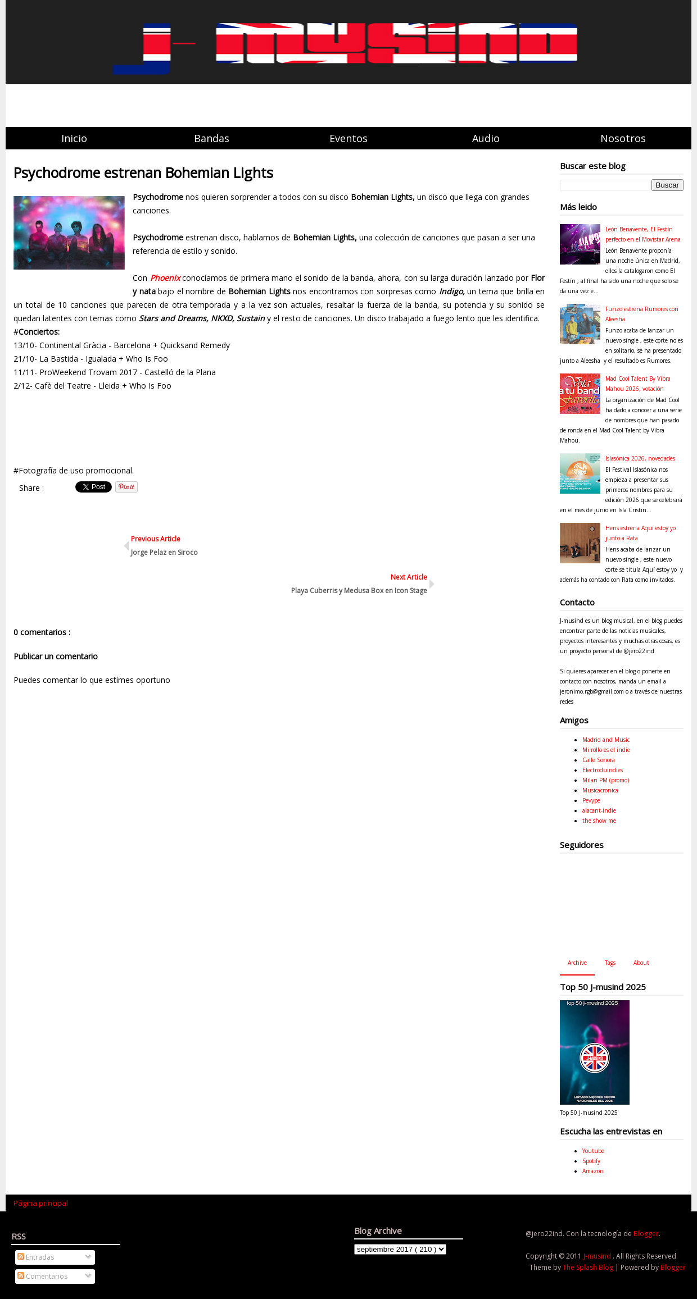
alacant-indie (599, 810)
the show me (599, 820)
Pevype (591, 800)
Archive (577, 963)
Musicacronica (600, 790)
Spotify (591, 1161)
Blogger (646, 1233)
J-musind (598, 1256)
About (641, 963)
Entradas (35, 1257)
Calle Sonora (598, 760)
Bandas (211, 138)
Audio (486, 138)
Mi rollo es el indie (606, 750)
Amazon (593, 1171)
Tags (610, 963)
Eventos (348, 138)
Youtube (593, 1151)
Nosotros (623, 138)
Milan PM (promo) (605, 780)
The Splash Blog (589, 1267)
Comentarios (42, 1276)
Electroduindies (602, 770)
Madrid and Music (606, 740)
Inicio (74, 138)
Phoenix (166, 277)
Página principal (40, 1203)
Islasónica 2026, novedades (640, 458)
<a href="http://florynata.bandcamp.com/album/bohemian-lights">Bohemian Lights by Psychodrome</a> (279, 426)
